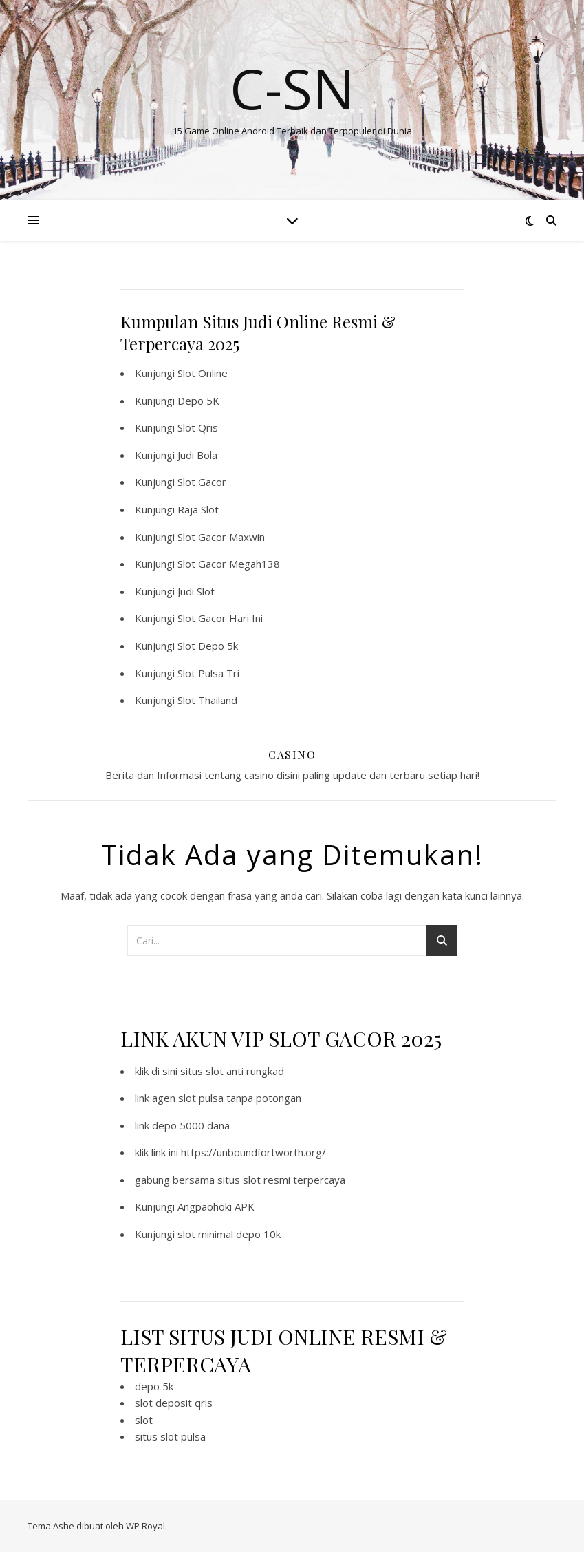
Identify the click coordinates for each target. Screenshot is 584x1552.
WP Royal (145, 1526)
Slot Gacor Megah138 (228, 564)
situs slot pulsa (170, 1436)
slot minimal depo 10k (229, 1234)
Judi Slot (196, 591)
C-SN (292, 88)
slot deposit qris (174, 1403)
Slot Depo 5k (207, 645)
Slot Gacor (201, 482)
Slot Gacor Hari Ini (220, 618)
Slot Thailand (207, 700)
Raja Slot (198, 509)
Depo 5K (198, 400)
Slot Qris (197, 427)
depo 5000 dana (191, 1125)
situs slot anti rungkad (232, 1071)
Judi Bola (197, 455)
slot (144, 1420)
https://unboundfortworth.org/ (253, 1152)
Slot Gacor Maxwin (221, 537)
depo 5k (154, 1386)
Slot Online (202, 373)
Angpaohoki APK (216, 1206)
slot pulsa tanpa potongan (239, 1098)
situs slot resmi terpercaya (281, 1180)
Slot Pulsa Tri (208, 673)
